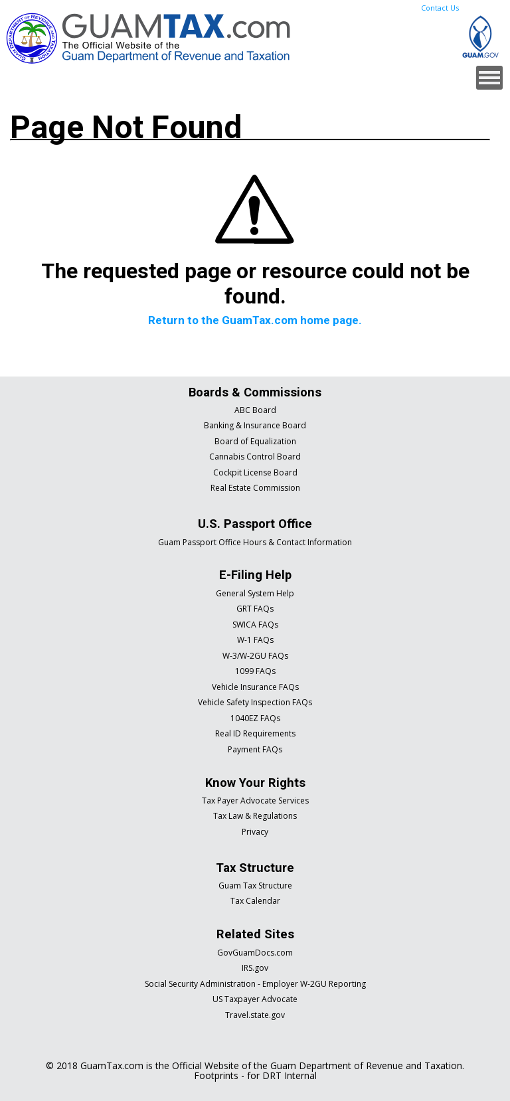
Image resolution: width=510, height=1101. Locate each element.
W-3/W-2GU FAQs (255, 655)
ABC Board (255, 410)
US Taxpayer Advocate (255, 999)
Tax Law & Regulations (255, 815)
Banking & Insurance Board (255, 425)
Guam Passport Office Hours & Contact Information (255, 542)
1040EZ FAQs (255, 718)
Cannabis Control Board (255, 456)
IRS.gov (255, 968)
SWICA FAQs (255, 624)
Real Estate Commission (255, 487)
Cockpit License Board (255, 472)
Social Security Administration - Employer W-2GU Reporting (255, 983)
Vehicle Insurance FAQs (255, 687)
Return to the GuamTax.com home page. (255, 320)
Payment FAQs (255, 749)
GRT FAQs (255, 608)
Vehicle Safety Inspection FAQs (255, 702)
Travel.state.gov (255, 1015)
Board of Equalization (255, 441)
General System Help (255, 593)
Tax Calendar (255, 900)
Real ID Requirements (255, 733)
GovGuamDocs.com (255, 952)
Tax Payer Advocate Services (255, 800)
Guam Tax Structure (255, 885)
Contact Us (440, 8)
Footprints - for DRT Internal (255, 1075)
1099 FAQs (255, 671)
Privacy (255, 831)
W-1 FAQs (255, 639)
